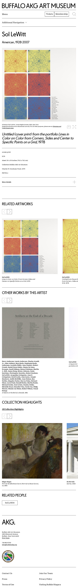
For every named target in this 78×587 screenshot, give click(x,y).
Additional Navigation (14, 22)
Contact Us (7, 573)
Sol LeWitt (14, 34)
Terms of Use (8, 584)
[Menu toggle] (5, 14)
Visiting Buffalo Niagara (50, 584)
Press (4, 579)
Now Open (6, 538)
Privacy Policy (45, 579)
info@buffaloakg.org (9, 544)
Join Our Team (46, 573)
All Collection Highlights (13, 409)
